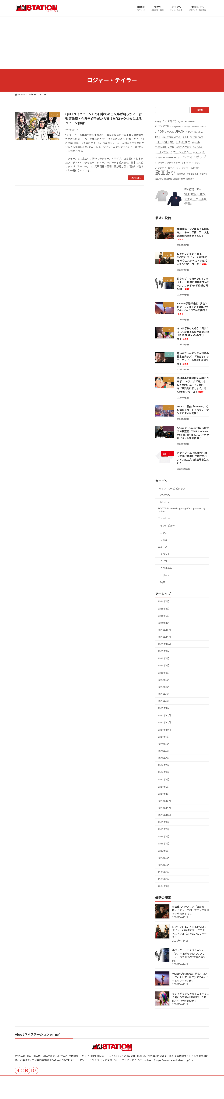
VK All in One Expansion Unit (134, 1093)
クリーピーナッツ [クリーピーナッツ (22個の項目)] (174, 157)
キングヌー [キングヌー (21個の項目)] (160, 157)
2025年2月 (164, 701)
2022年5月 (164, 864)
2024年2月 (164, 786)
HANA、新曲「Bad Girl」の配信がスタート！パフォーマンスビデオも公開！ (193, 410)
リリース (165, 575)
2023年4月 (164, 843)
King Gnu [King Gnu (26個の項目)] (198, 132)
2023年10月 (164, 815)
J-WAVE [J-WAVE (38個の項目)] (169, 131)
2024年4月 (164, 772)
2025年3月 (164, 693)
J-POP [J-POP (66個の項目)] (159, 131)
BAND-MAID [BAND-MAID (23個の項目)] (190, 121)
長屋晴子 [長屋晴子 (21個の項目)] (190, 179)
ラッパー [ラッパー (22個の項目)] (186, 167)
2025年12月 (164, 629)
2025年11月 (164, 636)
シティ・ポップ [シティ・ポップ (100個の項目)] (194, 157)
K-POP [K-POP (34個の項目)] (189, 131)
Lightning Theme (111, 1093)
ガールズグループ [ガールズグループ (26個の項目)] (163, 152)
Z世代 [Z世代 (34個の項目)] (171, 147)
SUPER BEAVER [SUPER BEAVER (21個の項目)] (196, 137)
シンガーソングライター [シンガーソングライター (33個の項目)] (167, 162)
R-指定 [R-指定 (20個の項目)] (185, 137)
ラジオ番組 (166, 568)
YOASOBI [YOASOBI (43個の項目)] (161, 146)
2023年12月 (164, 800)
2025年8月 (164, 658)
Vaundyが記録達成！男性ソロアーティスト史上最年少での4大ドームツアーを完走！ (190, 977)
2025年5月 (164, 679)
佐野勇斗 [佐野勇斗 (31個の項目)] (195, 167)
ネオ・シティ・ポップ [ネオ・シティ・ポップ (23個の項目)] (191, 162)
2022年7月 (164, 857)
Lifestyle (165, 501)
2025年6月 (164, 672)
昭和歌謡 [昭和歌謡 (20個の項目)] (168, 179)
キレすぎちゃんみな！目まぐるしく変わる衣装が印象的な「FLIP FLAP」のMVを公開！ (190, 997)
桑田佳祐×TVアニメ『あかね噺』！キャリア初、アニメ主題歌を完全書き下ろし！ (190, 910)
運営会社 (35, 1078)
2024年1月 (164, 793)
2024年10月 (164, 729)
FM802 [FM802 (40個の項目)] (195, 126)
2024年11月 (164, 722)
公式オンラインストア (125, 1078)
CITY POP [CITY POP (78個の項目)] (162, 126)
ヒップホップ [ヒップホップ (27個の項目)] (174, 167)
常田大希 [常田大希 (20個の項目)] (203, 173)
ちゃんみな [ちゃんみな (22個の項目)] (197, 147)
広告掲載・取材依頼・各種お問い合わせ (89, 1078)
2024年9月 (164, 736)
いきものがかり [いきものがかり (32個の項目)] (183, 147)
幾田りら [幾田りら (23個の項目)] (159, 179)
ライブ (163, 561)
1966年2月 (164, 886)
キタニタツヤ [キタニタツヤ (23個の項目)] (199, 152)
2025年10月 (164, 643)
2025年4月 (164, 686)
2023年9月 (164, 822)
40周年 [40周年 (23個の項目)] (158, 121)
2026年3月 (164, 608)
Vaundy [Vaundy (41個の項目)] (196, 141)
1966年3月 (164, 879)
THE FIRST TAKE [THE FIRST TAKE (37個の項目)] (164, 141)
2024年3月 (164, 779)
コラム (163, 532)
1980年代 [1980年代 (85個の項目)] (169, 121)
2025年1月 (164, 708)
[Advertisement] (112, 42)
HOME (21, 1078)
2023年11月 (164, 807)
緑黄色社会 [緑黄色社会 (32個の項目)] (179, 178)
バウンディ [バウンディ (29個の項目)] (160, 167)
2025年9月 (164, 651)
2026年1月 (164, 622)
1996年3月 (164, 871)
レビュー (165, 539)
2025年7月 (164, 665)
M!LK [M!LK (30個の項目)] (157, 136)
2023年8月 (164, 829)
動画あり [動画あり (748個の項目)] (165, 172)
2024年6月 (164, 758)
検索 (200, 110)
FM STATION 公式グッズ (171, 488)
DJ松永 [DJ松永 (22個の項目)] (187, 126)
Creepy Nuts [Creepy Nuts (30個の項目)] (176, 126)
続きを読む (136, 177)
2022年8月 (164, 850)
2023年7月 (164, 836)
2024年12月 (164, 715)
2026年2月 (164, 615)
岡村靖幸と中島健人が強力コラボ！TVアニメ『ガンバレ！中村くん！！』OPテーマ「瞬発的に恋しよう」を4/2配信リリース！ (193, 385)
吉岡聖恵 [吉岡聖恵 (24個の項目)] (181, 173)
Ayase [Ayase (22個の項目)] (180, 121)
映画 (162, 582)
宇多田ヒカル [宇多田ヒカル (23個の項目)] (192, 173)
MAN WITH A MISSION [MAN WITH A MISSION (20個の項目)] (171, 137)
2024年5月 (164, 765)
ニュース (162, 546)
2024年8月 (164, 743)
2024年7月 (164, 750)
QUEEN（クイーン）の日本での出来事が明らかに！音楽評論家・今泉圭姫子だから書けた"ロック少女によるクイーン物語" (103, 118)
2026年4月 (164, 601)
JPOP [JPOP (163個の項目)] (179, 131)
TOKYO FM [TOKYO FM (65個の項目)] (183, 142)
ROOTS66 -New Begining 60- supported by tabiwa (181, 510)
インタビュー (167, 525)
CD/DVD (165, 495)
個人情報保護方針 (55, 1078)
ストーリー (164, 518)
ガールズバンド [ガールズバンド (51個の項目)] (182, 152)
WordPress (93, 1093)
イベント (165, 553)
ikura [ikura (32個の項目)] (203, 126)
